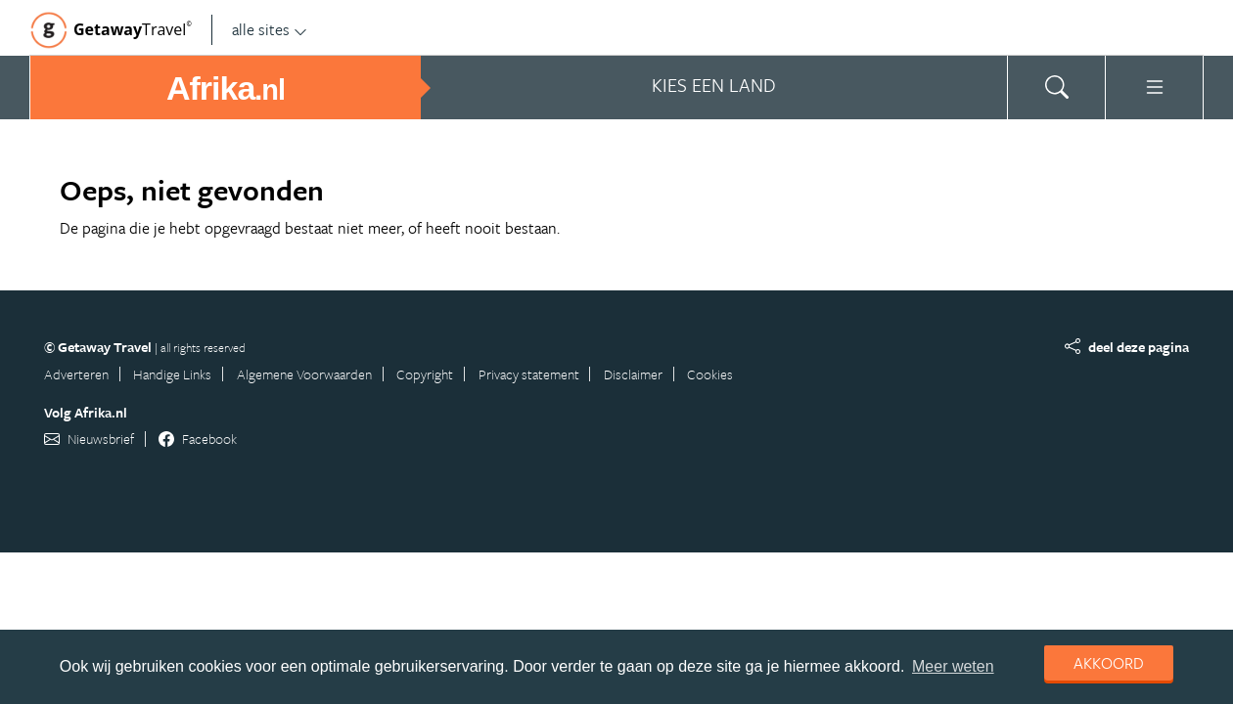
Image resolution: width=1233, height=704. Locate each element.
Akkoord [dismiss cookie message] (1108, 663)
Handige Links (172, 374)
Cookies (710, 374)
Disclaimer (633, 374)
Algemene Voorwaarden (304, 374)
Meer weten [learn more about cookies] (953, 666)
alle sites (269, 29)
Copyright (424, 374)
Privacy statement (529, 374)
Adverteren (76, 374)
